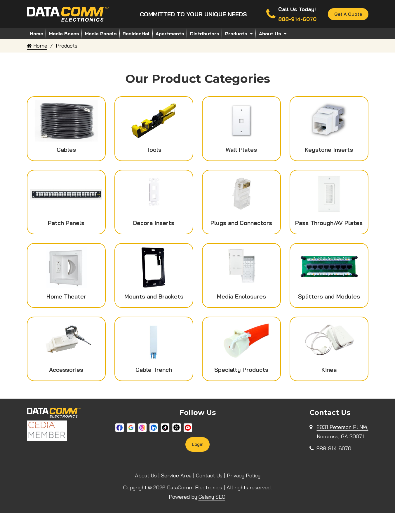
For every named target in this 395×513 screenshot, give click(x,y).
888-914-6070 (333, 448)
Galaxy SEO (212, 496)
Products (236, 33)
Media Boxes (64, 33)
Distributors (204, 33)
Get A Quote (348, 14)
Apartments (170, 33)
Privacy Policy (243, 475)
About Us (270, 33)
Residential (136, 33)
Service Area (176, 475)
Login (197, 444)
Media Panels (101, 33)
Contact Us (209, 475)
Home (36, 33)
